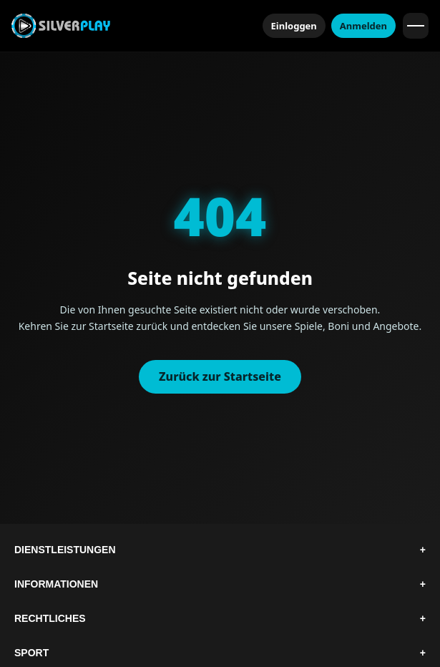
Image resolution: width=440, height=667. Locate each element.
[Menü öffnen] (416, 26)
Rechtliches (220, 618)
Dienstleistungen (220, 549)
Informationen (220, 584)
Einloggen (294, 25)
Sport (220, 652)
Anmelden (363, 25)
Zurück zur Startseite (220, 376)
